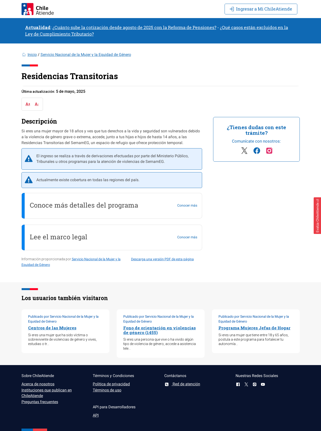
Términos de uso (107, 390)
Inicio (32, 54)
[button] (317, 215)
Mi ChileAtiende (261, 9)
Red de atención (182, 384)
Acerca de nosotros (37, 384)
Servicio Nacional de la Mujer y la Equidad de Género (86, 54)
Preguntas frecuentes (39, 401)
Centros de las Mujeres (52, 328)
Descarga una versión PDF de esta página (162, 259)
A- (37, 104)
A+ (28, 104)
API (96, 415)
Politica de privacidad (111, 384)
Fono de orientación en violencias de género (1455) (159, 330)
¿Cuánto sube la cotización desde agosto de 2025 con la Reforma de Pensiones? (134, 27)
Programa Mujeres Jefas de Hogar (254, 328)
